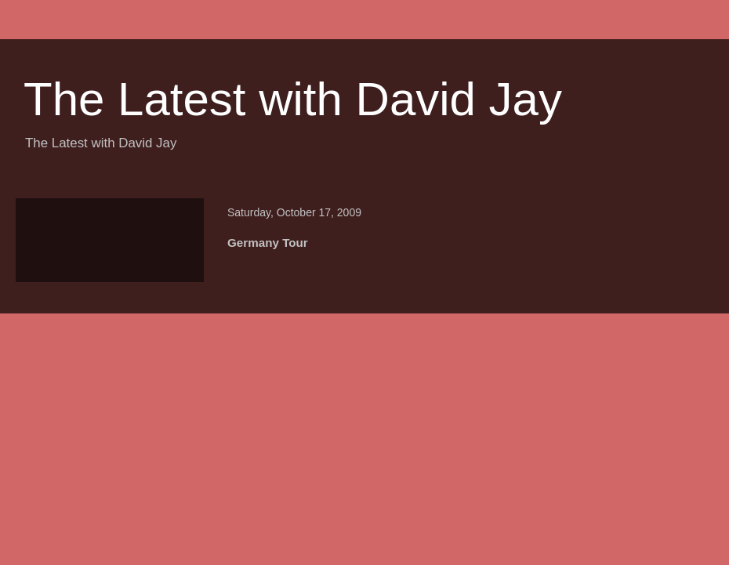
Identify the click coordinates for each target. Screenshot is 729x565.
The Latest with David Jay (293, 99)
